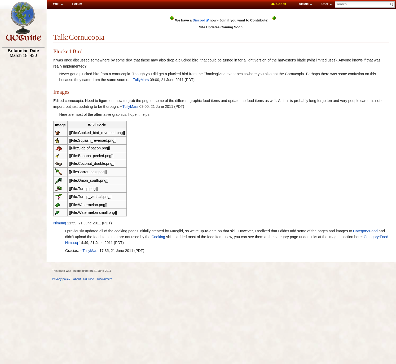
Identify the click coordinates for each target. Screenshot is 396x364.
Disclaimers (104, 279)
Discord (199, 20)
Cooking (158, 237)
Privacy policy (61, 279)
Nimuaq (59, 223)
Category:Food (365, 231)
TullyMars (141, 80)
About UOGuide (83, 279)
